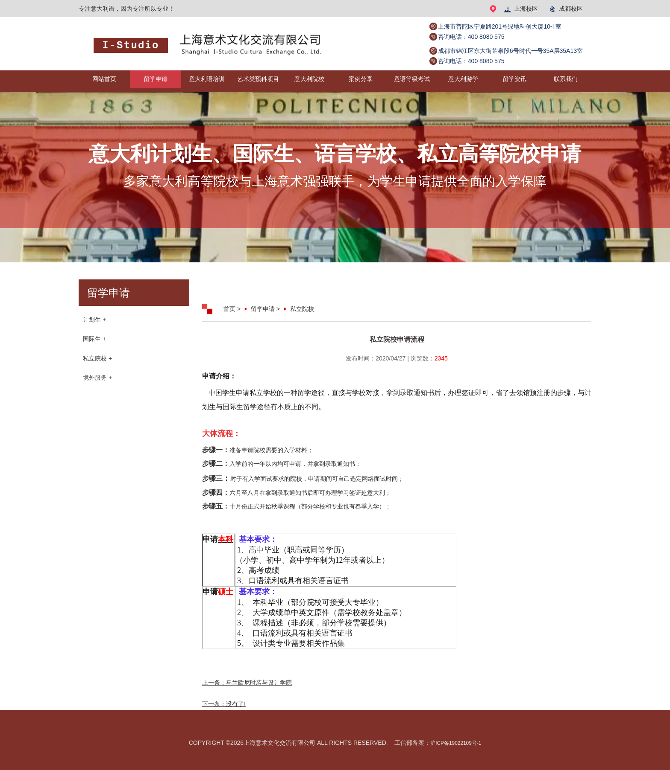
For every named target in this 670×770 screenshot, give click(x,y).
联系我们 (565, 80)
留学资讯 (514, 80)
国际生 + (94, 342)
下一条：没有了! (224, 703)
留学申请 (155, 80)
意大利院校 (309, 80)
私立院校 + (97, 363)
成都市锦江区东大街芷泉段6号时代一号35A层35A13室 (510, 50)
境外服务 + (97, 384)
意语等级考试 (411, 80)
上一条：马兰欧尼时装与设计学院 (247, 682)
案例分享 (360, 80)
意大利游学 (463, 80)
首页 (229, 308)
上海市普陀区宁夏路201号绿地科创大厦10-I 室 (499, 26)
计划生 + (94, 320)
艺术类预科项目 (258, 80)
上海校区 (520, 8)
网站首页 (104, 80)
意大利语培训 (206, 80)
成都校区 (565, 8)
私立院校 (302, 308)
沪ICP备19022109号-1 (456, 742)
